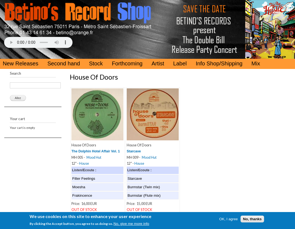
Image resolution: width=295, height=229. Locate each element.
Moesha (78, 187)
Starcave (134, 151)
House (84, 163)
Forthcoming (127, 63)
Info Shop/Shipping (219, 63)
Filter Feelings (83, 178)
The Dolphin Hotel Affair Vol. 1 (95, 151)
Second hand (63, 63)
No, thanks (252, 220)
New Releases (20, 63)
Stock (96, 63)
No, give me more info (131, 224)
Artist (158, 63)
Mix (255, 63)
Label (180, 63)
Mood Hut (93, 157)
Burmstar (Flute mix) (144, 195)
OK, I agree (228, 220)
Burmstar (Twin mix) (144, 187)
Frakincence (82, 195)
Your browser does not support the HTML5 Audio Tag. (38, 42)
